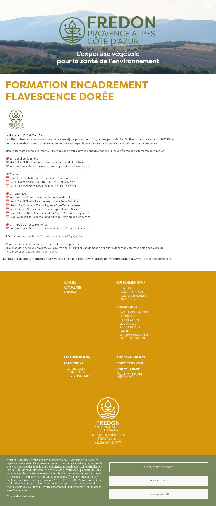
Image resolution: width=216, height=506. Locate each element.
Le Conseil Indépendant (129, 325)
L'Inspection (129, 320)
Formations (73, 363)
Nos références (132, 292)
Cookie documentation (20, 496)
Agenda (70, 292)
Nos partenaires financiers (133, 297)
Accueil (70, 283)
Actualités (72, 288)
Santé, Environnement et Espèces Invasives (134, 334)
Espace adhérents (131, 357)
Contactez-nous (130, 363)
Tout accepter (159, 493)
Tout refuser (159, 480)
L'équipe (125, 288)
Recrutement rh (77, 357)
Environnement (80, 376)
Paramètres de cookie (159, 467)
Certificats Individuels (76, 370)
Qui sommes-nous (130, 283)
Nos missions (126, 307)
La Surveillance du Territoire (134, 314)
